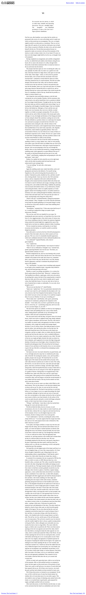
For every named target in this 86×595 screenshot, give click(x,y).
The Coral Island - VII (77, 593)
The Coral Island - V (9, 593)
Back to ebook (70, 3)
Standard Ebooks (7, 2)
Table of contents (80, 3)
